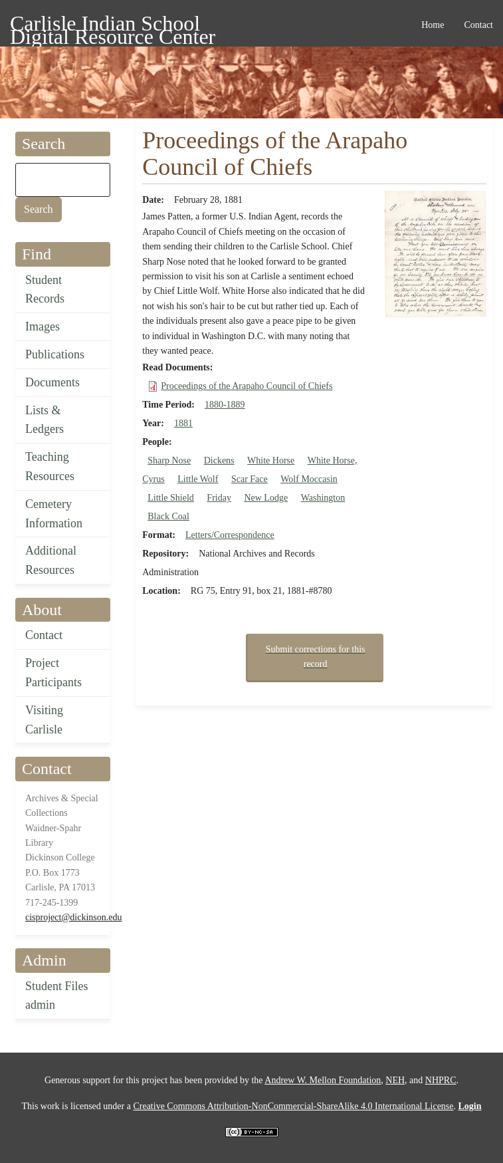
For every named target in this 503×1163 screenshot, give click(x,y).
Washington (323, 498)
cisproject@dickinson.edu (73, 917)
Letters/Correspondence (229, 535)
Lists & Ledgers (44, 420)
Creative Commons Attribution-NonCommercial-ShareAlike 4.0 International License (293, 1106)
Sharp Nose (169, 460)
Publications (54, 354)
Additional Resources (50, 560)
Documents (52, 382)
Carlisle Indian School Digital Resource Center (112, 25)
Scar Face (249, 479)
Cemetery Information (53, 513)
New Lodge (266, 498)
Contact (43, 635)
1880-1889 (225, 405)
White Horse (270, 460)
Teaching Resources (49, 466)
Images (42, 326)
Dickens (219, 460)
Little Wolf (197, 479)
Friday (219, 498)
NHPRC (440, 1080)
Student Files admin (56, 995)
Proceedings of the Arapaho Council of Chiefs (246, 386)
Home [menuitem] (432, 25)
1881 (183, 423)
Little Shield (171, 498)
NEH (395, 1080)
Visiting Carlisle (44, 720)
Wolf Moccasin (309, 479)
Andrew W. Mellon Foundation (322, 1080)
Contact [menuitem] (478, 25)
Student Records (44, 289)
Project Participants (53, 672)
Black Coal (168, 516)
